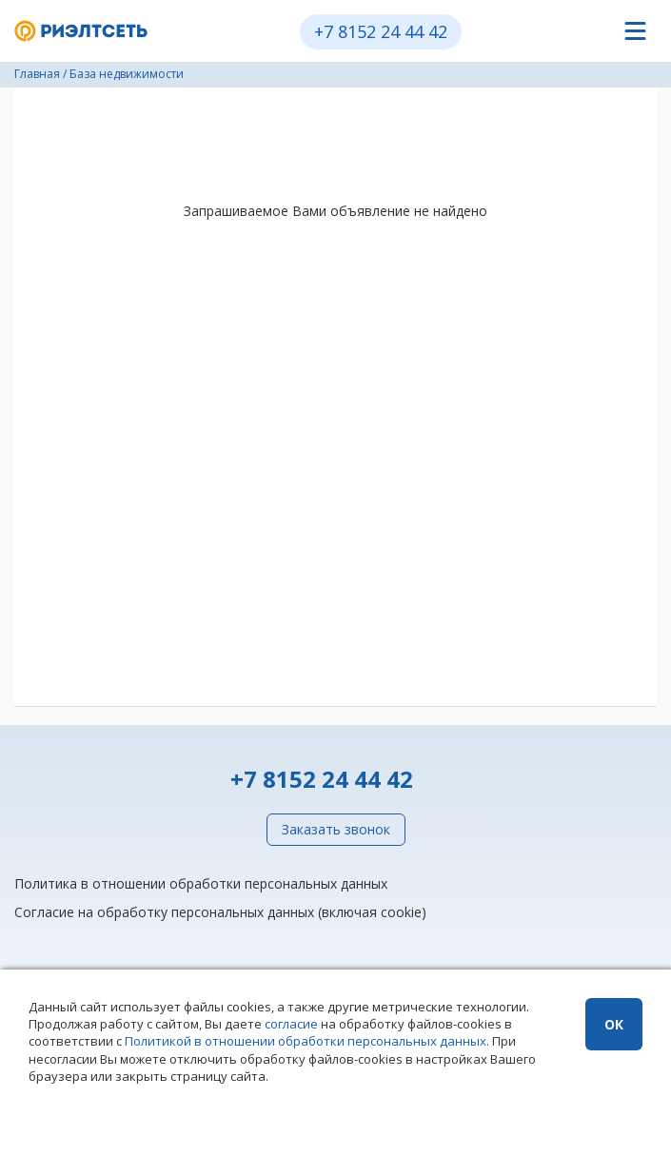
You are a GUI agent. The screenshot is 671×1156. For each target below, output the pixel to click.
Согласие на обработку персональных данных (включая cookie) (220, 912)
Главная (37, 74)
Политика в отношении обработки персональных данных (200, 883)
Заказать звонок (336, 829)
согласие (291, 1023)
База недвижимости (126, 74)
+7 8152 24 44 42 (380, 31)
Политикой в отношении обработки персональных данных (305, 1040)
